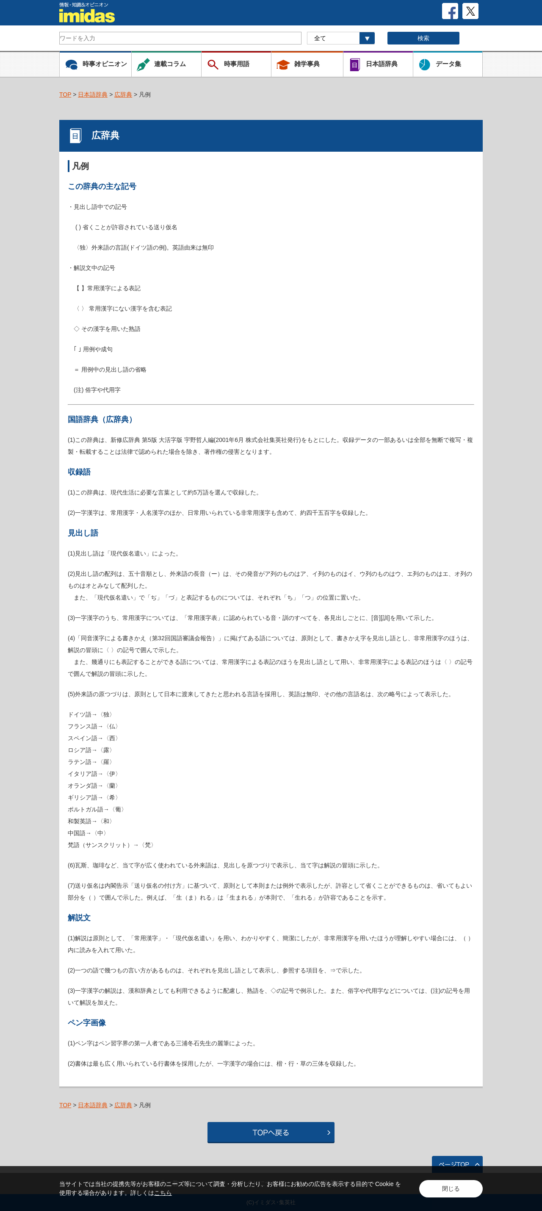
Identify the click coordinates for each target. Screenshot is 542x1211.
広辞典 (123, 94)
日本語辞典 (93, 94)
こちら (163, 1192)
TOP (65, 94)
